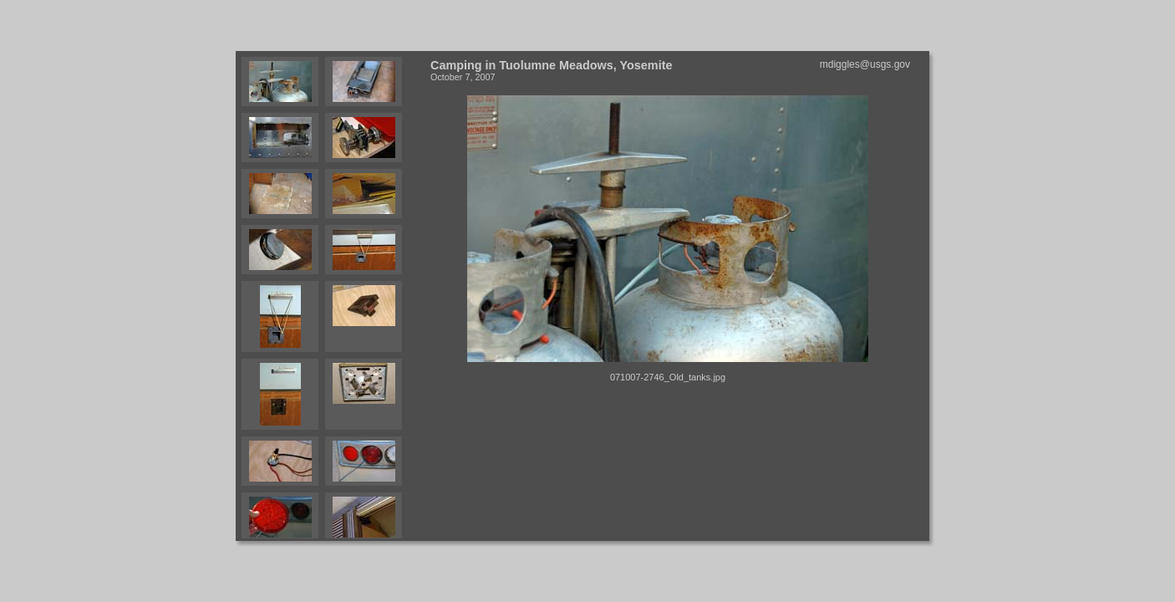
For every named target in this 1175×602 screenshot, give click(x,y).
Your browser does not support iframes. (330, 296)
